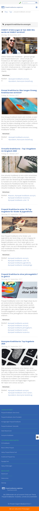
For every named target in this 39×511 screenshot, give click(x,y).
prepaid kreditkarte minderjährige (20, 265)
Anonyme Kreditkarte (7, 435)
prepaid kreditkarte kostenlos (19, 198)
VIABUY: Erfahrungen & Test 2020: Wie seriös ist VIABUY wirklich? (18, 31)
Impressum (4, 474)
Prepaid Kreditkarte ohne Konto (10, 412)
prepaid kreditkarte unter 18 (19, 200)
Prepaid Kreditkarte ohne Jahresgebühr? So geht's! (19, 275)
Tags (10, 12)
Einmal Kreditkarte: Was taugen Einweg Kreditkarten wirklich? (19, 91)
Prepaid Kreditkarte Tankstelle (9, 426)
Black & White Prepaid (7, 447)
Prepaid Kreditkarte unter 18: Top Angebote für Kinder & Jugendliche (16, 210)
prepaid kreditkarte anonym (19, 79)
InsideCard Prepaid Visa (8, 457)
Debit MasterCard (6, 431)
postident (13, 81)
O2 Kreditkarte (5, 443)
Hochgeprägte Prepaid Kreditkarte (11, 422)
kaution (11, 195)
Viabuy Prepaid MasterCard (9, 452)
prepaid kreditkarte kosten (18, 330)
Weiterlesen (5, 75)
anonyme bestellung (25, 81)
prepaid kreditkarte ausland (18, 323)
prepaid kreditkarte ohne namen (20, 393)
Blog (6, 12)
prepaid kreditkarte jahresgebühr (20, 328)
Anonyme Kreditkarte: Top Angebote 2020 (17, 342)
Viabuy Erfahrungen (6, 466)
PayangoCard (5, 461)
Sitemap (3, 483)
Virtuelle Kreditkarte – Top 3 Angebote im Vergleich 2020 (18, 150)
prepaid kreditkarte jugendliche (20, 263)
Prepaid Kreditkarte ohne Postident (11, 417)
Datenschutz (4, 478)
